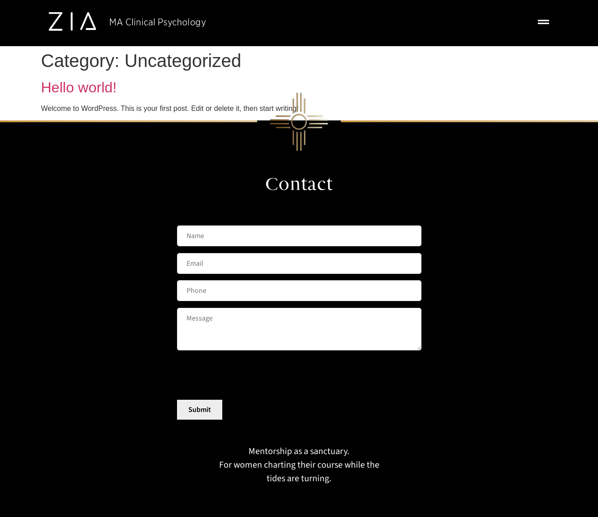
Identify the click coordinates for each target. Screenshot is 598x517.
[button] (543, 23)
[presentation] (246, 375)
